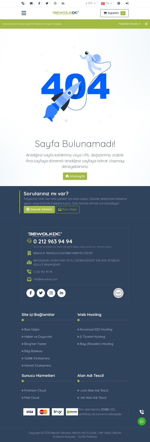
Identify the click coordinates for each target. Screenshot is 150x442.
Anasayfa (75, 176)
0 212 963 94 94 (52, 241)
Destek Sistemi (39, 209)
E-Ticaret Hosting (92, 337)
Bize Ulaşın (67, 209)
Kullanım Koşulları (64, 436)
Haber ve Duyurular (38, 337)
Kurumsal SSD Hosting (96, 329)
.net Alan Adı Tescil (93, 398)
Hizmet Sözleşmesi (37, 365)
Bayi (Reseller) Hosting (96, 344)
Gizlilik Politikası (87, 436)
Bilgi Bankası (33, 351)
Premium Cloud (35, 390)
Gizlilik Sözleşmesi (37, 358)
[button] (106, 3)
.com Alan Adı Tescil (94, 390)
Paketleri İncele (130, 23)
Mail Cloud (31, 398)
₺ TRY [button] (89, 3)
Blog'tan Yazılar (35, 344)
